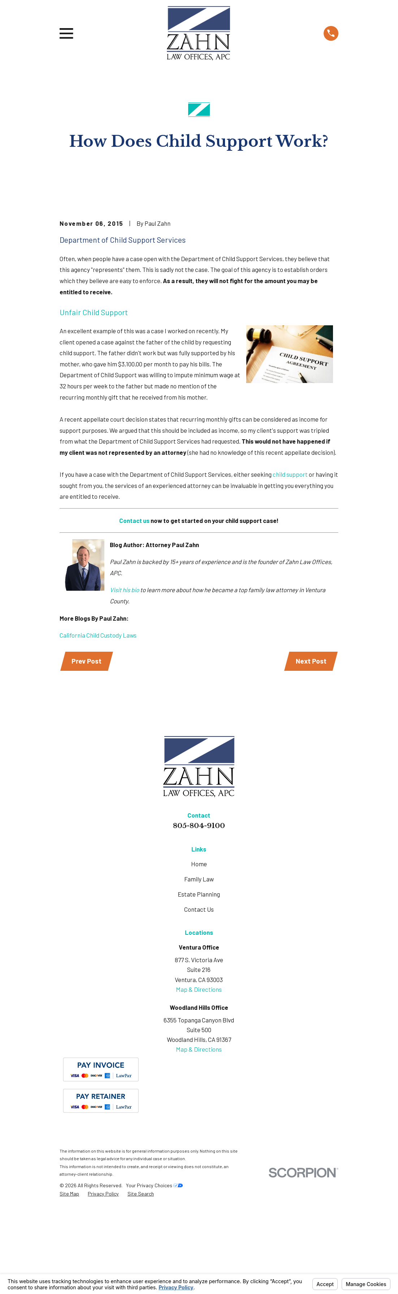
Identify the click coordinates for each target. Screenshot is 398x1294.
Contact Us (199, 994)
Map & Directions (199, 1074)
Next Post (310, 745)
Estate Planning (199, 979)
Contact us (134, 604)
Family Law (199, 964)
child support (290, 558)
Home (199, 948)
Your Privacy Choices (154, 1270)
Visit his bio (124, 673)
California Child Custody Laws (98, 719)
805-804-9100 (199, 910)
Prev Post (87, 745)
